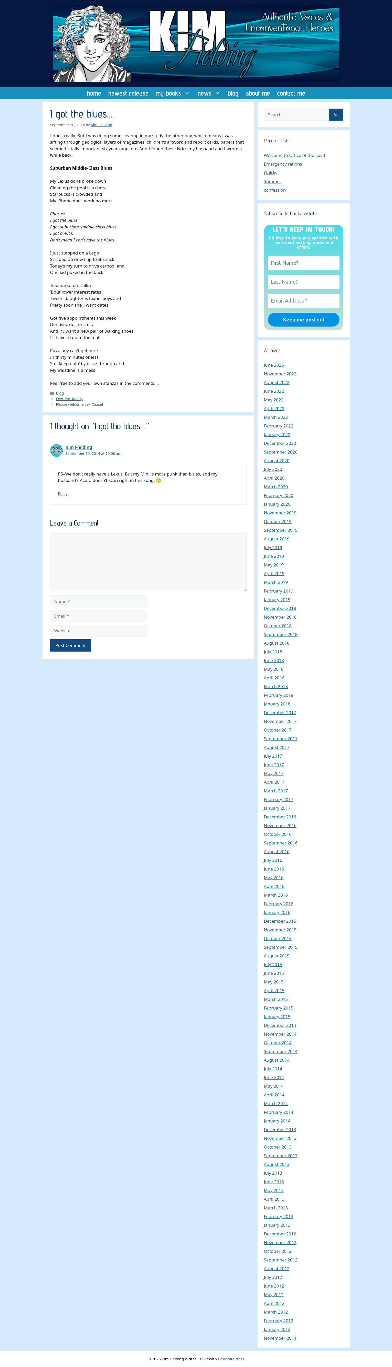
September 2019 (281, 530)
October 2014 (278, 1043)
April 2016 (274, 886)
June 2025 (274, 365)
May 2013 (274, 1190)
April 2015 (274, 990)
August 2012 (277, 1268)
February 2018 (278, 695)
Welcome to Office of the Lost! (294, 155)
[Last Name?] (304, 282)
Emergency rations (283, 164)
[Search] (336, 115)
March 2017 (276, 791)
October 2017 (278, 730)
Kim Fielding (79, 447)
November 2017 (280, 721)
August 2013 (277, 1164)
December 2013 (280, 1129)
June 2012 (274, 1286)
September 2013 (281, 1156)
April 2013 (274, 1199)
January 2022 (277, 434)
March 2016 (276, 895)
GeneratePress (231, 1358)
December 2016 (280, 817)
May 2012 (274, 1295)
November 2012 (280, 1242)
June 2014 (274, 1077)
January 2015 (277, 1017)
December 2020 (280, 443)
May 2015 (274, 982)
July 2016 (273, 860)
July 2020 (273, 469)
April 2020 (274, 478)
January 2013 (277, 1225)
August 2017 (277, 747)
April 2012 (274, 1303)
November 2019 (280, 513)
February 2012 (278, 1321)
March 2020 (276, 487)
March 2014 (276, 1103)
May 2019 (274, 565)
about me (258, 93)
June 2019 (274, 556)
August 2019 (277, 539)
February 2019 (278, 591)
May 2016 (274, 878)
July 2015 (273, 964)
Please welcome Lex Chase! (79, 404)
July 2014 (273, 1069)
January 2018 (277, 704)
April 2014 (274, 1095)
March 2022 (276, 417)
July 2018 (273, 652)
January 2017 (277, 808)
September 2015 (281, 947)
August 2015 (277, 956)
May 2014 (274, 1086)
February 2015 (278, 1008)
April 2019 (274, 573)
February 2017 (278, 799)
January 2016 (277, 912)
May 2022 (274, 400)
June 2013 (274, 1182)
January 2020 (277, 504)
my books (175, 93)
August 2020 (277, 461)
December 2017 (280, 712)
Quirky (271, 173)
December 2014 (280, 1025)
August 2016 (277, 851)
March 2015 (276, 999)
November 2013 (280, 1138)
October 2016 (278, 834)
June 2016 (274, 869)
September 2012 (281, 1260)
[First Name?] (304, 263)
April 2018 (274, 678)
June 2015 (274, 973)
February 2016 (278, 904)
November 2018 (280, 617)
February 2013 (278, 1216)
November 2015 (280, 930)
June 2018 (274, 660)
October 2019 (278, 521)
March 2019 (276, 582)
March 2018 (276, 686)
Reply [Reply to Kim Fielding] (63, 493)
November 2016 (280, 825)
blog (233, 93)
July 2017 (273, 756)
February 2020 (278, 495)
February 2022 (278, 426)
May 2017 (274, 773)
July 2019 (273, 547)
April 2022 (274, 408)
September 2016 (281, 843)
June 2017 (274, 765)
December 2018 (280, 608)
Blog (60, 393)
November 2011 (280, 1338)
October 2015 (278, 938)
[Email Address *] (304, 301)
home (94, 93)
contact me (291, 93)
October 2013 (278, 1147)
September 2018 (281, 634)
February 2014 (278, 1112)
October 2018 (278, 626)
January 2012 (277, 1329)
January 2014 (277, 1121)
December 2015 (280, 921)
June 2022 (274, 391)
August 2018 (277, 643)
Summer (272, 181)
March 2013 (276, 1208)
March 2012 (276, 1312)
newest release (128, 93)
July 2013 (273, 1173)
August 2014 (277, 1060)
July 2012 (273, 1277)
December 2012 (280, 1234)
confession (275, 190)
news (211, 93)
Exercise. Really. (69, 398)
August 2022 (277, 382)
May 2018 (274, 669)
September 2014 (281, 1051)
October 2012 (278, 1251)
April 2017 (274, 782)
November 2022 (280, 374)
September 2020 (281, 452)
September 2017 (281, 739)
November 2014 (280, 1034)
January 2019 (277, 600)
